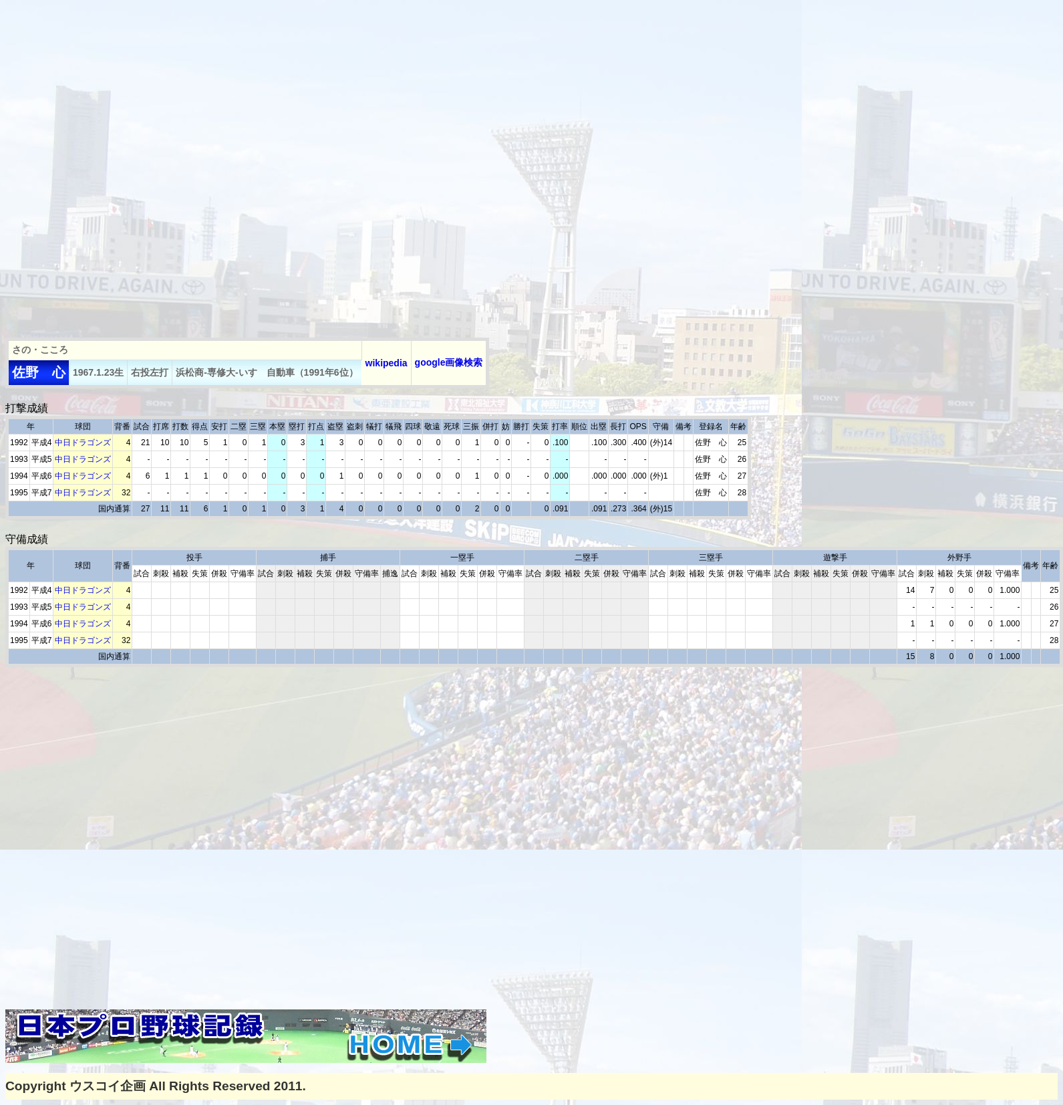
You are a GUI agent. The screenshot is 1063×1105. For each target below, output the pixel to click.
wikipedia (386, 363)
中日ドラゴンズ (83, 442)
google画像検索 (449, 362)
